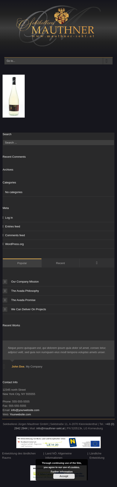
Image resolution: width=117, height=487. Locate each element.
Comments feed (15, 235)
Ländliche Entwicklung (97, 455)
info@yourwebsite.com (25, 410)
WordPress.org (14, 244)
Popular (22, 263)
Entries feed (12, 226)
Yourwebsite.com (20, 414)
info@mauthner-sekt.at (50, 428)
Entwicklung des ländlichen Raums (19, 455)
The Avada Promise (19, 300)
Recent (60, 263)
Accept (63, 476)
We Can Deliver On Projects (24, 309)
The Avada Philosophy (21, 291)
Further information (62, 471)
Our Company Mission (21, 281)
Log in (9, 217)
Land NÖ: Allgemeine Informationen (58, 455)
